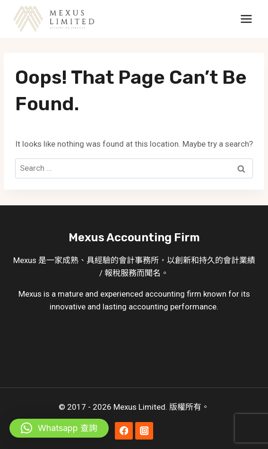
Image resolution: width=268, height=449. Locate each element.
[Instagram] (144, 431)
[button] (59, 428)
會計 (127, 260)
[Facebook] (123, 431)
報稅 (112, 273)
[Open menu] (246, 18)
